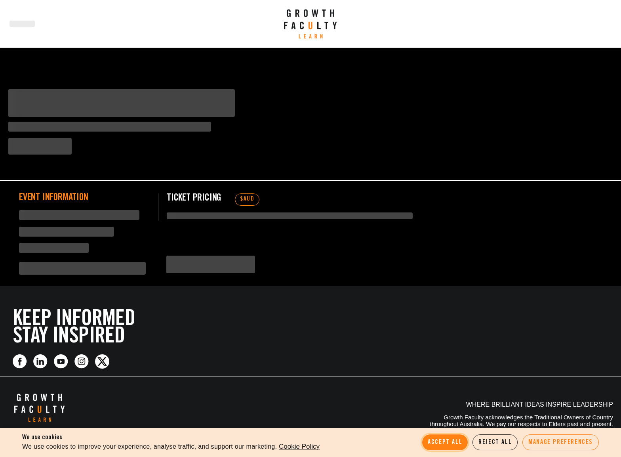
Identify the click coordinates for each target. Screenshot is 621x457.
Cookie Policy (299, 446)
